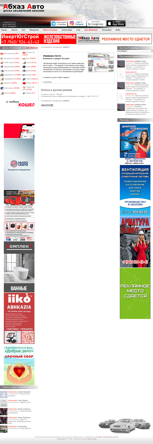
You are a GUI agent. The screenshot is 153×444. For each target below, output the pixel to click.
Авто (23, 30)
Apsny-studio (92, 439)
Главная (4, 30)
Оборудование (12, 79)
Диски (31, 71)
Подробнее (47, 82)
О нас (78, 30)
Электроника (12, 71)
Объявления (34, 30)
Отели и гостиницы (50, 30)
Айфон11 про (25, 402)
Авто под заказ (11, 53)
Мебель (31, 83)
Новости (14, 30)
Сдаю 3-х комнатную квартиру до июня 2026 (19, 421)
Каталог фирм (67, 30)
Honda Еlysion (25, 428)
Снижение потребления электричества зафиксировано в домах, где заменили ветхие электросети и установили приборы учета (137, 110)
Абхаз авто (62, 439)
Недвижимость (12, 75)
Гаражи (31, 75)
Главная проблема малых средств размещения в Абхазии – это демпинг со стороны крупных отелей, (137, 66)
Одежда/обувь (12, 67)
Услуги (31, 62)
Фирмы (30, 93)
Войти (118, 30)
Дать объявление (91, 30)
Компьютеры (12, 88)
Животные (10, 83)
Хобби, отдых (11, 62)
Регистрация (106, 30)
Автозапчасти (11, 58)
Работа (32, 79)
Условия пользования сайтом (106, 437)
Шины (31, 67)
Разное (10, 93)
